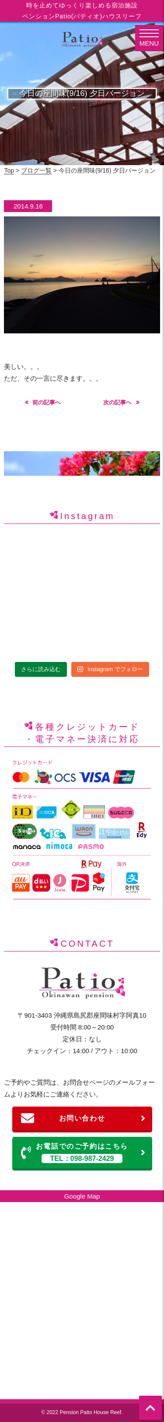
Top (9, 170)
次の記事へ (117, 402)
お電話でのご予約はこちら (83, 1153)
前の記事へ (46, 402)
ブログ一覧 (36, 170)
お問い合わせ (83, 1118)
